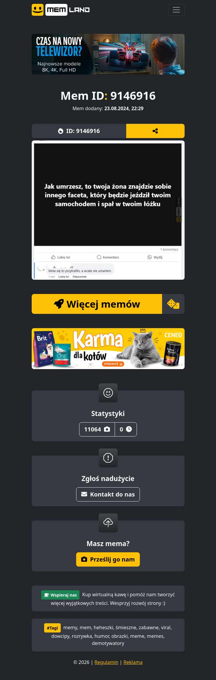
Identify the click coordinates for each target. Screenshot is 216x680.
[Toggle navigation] (176, 10)
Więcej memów (97, 304)
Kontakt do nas (108, 494)
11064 (97, 429)
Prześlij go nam (108, 559)
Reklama (133, 662)
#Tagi (52, 628)
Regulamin (107, 662)
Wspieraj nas (60, 595)
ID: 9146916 (79, 131)
